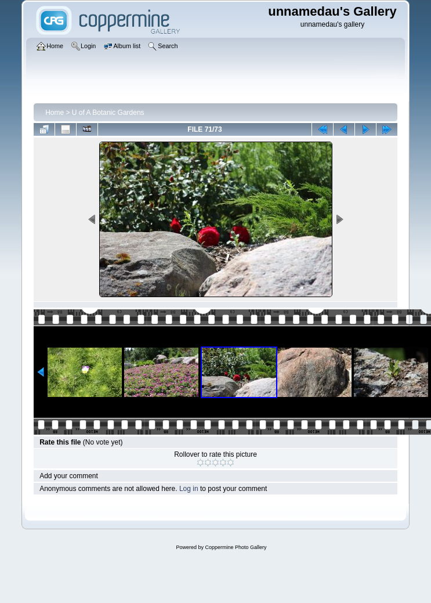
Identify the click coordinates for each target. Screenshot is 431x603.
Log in (188, 489)
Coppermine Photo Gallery (235, 547)
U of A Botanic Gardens (108, 113)
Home (54, 113)
